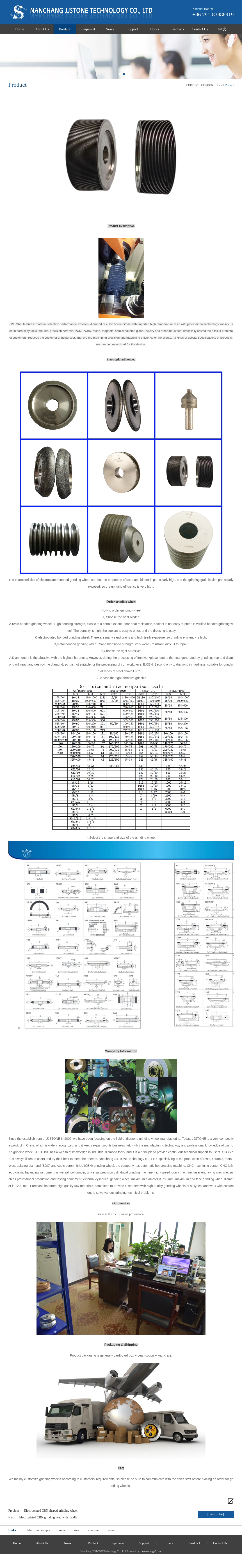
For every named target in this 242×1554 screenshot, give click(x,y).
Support (132, 29)
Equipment (87, 29)
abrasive (93, 1530)
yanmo (111, 1530)
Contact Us (200, 29)
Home (19, 29)
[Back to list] (215, 1514)
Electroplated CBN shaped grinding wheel (51, 1510)
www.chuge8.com (152, 1551)
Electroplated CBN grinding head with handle (48, 1517)
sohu (62, 1530)
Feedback (177, 29)
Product (64, 29)
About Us (42, 29)
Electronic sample (38, 1530)
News (110, 29)
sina (76, 1530)
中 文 (222, 29)
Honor (155, 29)
